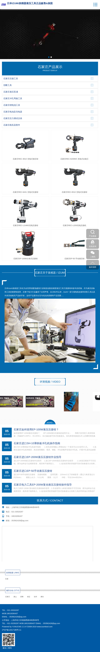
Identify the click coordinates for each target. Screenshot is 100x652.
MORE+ (50, 423)
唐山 (15, 597)
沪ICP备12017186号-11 (11, 630)
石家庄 (7, 597)
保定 (28, 597)
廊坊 (42, 597)
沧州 (35, 597)
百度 (6, 579)
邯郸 (21, 597)
